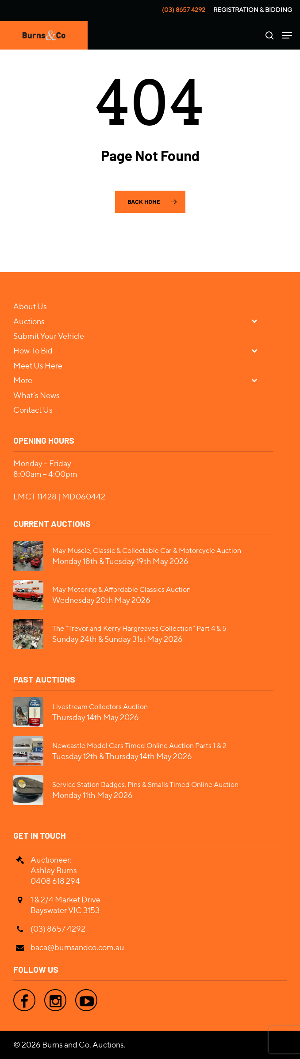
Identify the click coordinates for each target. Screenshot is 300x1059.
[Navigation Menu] (287, 35)
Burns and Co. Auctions (83, 1044)
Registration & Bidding (252, 9)
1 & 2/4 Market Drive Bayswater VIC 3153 (65, 905)
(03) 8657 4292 (183, 9)
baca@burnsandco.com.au (77, 947)
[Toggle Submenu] (257, 320)
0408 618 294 (55, 881)
